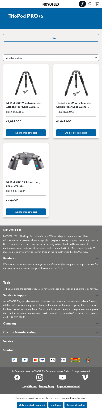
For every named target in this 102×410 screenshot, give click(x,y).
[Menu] (7, 4)
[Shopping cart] (96, 4)
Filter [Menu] (51, 38)
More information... (78, 398)
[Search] (89, 4)
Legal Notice (29, 386)
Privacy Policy (46, 386)
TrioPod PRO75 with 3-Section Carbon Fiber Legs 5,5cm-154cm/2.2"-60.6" (73, 104)
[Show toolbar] (82, 4)
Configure (56, 405)
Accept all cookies (76, 405)
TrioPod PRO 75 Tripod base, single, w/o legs (23, 183)
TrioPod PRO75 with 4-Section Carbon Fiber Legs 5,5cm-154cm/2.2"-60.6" (23, 104)
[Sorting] (51, 57)
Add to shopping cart (26, 132)
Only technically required (32, 405)
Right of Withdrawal (68, 386)
